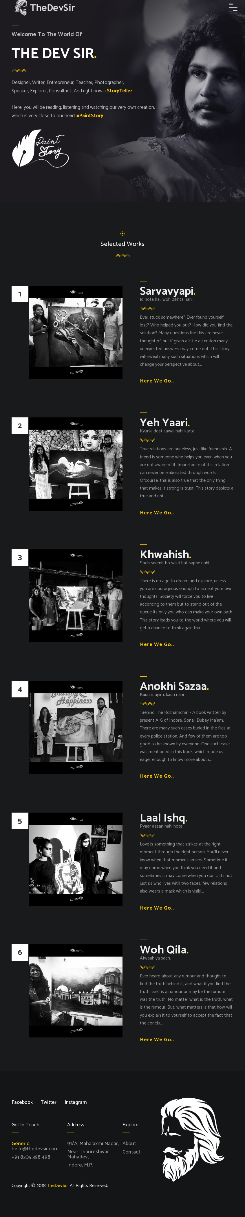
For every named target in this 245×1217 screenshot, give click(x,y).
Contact (131, 1151)
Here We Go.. (157, 381)
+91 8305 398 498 (31, 1157)
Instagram (76, 1102)
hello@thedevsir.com (35, 1149)
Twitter (48, 1102)
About (129, 1143)
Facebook (22, 1102)
